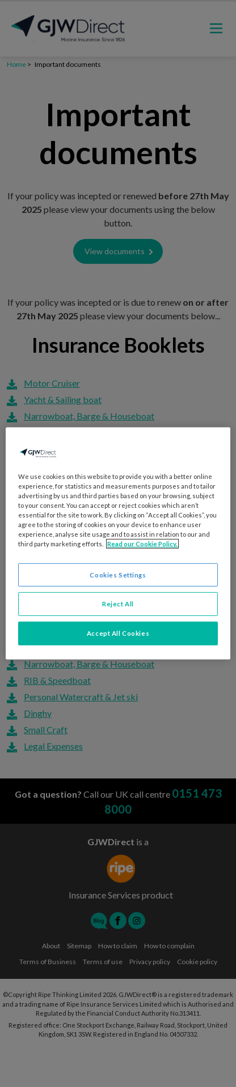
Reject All (118, 603)
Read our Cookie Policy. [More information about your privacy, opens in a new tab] (142, 543)
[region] (118, 543)
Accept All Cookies (118, 633)
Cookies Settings (118, 574)
